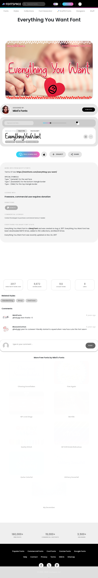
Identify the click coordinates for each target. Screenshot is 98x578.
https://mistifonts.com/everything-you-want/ (37, 172)
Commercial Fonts (35, 551)
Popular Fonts (18, 551)
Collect (57, 154)
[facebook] (41, 565)
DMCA (61, 557)
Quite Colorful (26, 477)
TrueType (21, 131)
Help (25, 557)
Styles (16, 11)
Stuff (92, 11)
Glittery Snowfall (71, 477)
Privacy (44, 557)
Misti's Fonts (20, 110)
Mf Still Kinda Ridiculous (71, 447)
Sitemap (71, 557)
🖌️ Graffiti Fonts (64, 11)
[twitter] (49, 565)
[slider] (50, 123)
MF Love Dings (26, 417)
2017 (13, 284)
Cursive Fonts (65, 551)
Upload (68, 4)
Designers (80, 11)
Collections (29, 11)
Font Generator (45, 11)
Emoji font (33, 228)
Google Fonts (80, 551)
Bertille (71, 417)
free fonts (17, 537)
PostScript (35, 131)
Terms (53, 557)
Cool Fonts (51, 551)
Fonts (6, 11)
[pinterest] (57, 565)
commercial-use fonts (50, 537)
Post (90, 346)
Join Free (90, 4)
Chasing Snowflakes (26, 386)
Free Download (28, 154)
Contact (88, 109)
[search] (33, 4)
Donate (11, 208)
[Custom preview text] (18, 123)
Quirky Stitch (26, 447)
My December (49, 507)
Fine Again (71, 386)
